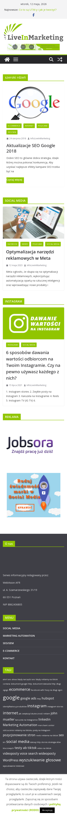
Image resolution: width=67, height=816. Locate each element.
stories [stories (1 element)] (44, 742)
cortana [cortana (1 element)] (6, 684)
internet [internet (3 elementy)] (10, 713)
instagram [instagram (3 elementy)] (37, 706)
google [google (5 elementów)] (11, 697)
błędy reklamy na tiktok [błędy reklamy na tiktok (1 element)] (47, 679)
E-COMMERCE (11, 650)
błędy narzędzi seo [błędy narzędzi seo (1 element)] (26, 679)
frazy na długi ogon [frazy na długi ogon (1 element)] (53, 690)
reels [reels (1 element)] (38, 735)
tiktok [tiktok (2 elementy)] (32, 748)
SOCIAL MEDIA (11, 628)
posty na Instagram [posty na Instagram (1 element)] (41, 730)
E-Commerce (14, 126)
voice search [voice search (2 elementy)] (29, 753)
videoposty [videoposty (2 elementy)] (11, 753)
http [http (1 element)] (39, 699)
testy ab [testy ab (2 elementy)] (20, 748)
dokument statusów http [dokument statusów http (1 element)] (44, 684)
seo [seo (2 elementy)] (61, 735)
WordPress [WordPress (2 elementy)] (10, 760)
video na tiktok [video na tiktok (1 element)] (44, 748)
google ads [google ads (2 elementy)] (28, 698)
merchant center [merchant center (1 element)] (46, 725)
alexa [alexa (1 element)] (14, 679)
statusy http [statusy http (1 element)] (35, 742)
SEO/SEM (12, 132)
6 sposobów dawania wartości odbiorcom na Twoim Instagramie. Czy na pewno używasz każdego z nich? (33, 365)
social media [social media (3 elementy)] (17, 741)
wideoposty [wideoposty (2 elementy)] (47, 753)
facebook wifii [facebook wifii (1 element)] (37, 690)
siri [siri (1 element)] (4, 742)
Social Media (53, 244)
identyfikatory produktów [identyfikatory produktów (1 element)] (15, 706)
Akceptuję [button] (47, 810)
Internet (29, 126)
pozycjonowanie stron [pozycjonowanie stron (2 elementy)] (19, 735)
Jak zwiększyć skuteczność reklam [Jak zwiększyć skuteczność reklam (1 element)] (34, 713)
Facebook (12, 244)
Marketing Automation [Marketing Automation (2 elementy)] (20, 725)
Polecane (43, 126)
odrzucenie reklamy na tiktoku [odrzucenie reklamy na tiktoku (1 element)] (17, 730)
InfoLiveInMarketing (40, 138)
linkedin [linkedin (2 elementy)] (44, 719)
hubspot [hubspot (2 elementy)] (48, 698)
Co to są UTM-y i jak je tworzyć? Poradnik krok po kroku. (37, 11)
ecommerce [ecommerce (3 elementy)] (19, 689)
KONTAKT (8, 658)
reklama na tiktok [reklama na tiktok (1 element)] (49, 735)
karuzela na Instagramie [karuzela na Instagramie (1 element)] (26, 720)
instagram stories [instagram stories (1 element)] (55, 706)
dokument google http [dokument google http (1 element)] (21, 684)
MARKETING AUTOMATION (19, 635)
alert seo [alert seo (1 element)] (7, 679)
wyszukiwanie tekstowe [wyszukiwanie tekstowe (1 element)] (13, 766)
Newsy (25, 244)
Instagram (13, 345)
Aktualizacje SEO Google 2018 (30, 148)
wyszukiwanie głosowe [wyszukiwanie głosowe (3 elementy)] (40, 760)
